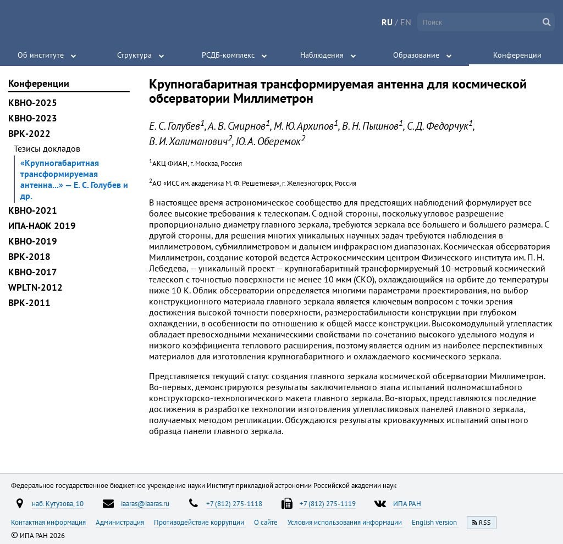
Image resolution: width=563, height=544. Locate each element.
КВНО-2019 (32, 241)
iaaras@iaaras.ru (145, 503)
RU (387, 21)
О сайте (266, 522)
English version (435, 522)
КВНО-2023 (32, 118)
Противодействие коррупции (200, 522)
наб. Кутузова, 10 (58, 503)
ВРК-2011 (29, 303)
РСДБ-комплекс (228, 55)
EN (405, 21)
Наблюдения (322, 55)
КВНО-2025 (32, 103)
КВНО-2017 (32, 272)
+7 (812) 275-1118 (234, 503)
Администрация (121, 522)
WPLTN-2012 (35, 287)
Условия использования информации (346, 522)
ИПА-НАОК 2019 (42, 226)
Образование (416, 55)
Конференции (517, 55)
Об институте (41, 55)
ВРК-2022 (29, 133)
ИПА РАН (407, 503)
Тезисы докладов (47, 148)
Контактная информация (49, 522)
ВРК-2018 (29, 257)
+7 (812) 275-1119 (328, 503)
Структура (134, 55)
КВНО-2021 (32, 210)
